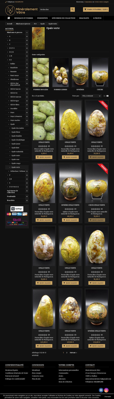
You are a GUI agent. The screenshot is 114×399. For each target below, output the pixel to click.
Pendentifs (42, 18)
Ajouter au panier (44, 157)
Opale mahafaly (17, 152)
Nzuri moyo (14, 75)
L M (10, 56)
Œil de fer (14, 93)
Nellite (12, 64)
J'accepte (107, 396)
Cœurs (100, 90)
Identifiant (36, 370)
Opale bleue (15, 132)
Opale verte (15, 167)
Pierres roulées (40, 90)
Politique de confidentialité (15, 379)
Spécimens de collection (63, 18)
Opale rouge (15, 163)
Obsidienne (14, 79)
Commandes (63, 373)
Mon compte (36, 373)
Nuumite (13, 72)
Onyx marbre (15, 120)
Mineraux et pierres (23, 18)
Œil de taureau (15, 97)
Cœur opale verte (97, 205)
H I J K (11, 52)
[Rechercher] (57, 9)
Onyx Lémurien (16, 116)
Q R (10, 179)
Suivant (74, 353)
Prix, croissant (91, 96)
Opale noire (15, 156)
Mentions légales (11, 370)
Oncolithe (13, 109)
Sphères (80, 90)
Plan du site (36, 379)
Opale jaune (15, 144)
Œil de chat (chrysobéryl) (15, 84)
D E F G (11, 48)
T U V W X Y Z (14, 187)
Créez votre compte (102, 2)
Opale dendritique (18, 140)
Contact (90, 365)
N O (10, 60)
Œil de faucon (15, 89)
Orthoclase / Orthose (17, 171)
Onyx (12, 112)
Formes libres (60, 90)
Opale (12, 124)
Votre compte (66, 365)
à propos (97, 18)
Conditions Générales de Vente (16, 373)
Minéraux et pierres (14, 32)
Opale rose (15, 159)
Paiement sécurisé (12, 376)
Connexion (88, 2)
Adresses (62, 379)
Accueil (9, 29)
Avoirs (61, 376)
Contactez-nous (37, 376)
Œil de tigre (14, 101)
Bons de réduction (65, 382)
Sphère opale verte (70, 205)
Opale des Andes (17, 128)
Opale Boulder (16, 136)
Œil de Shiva (14, 105)
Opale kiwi (15, 148)
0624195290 (19, 2)
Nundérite (14, 68)
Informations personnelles (69, 370)
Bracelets (84, 18)
